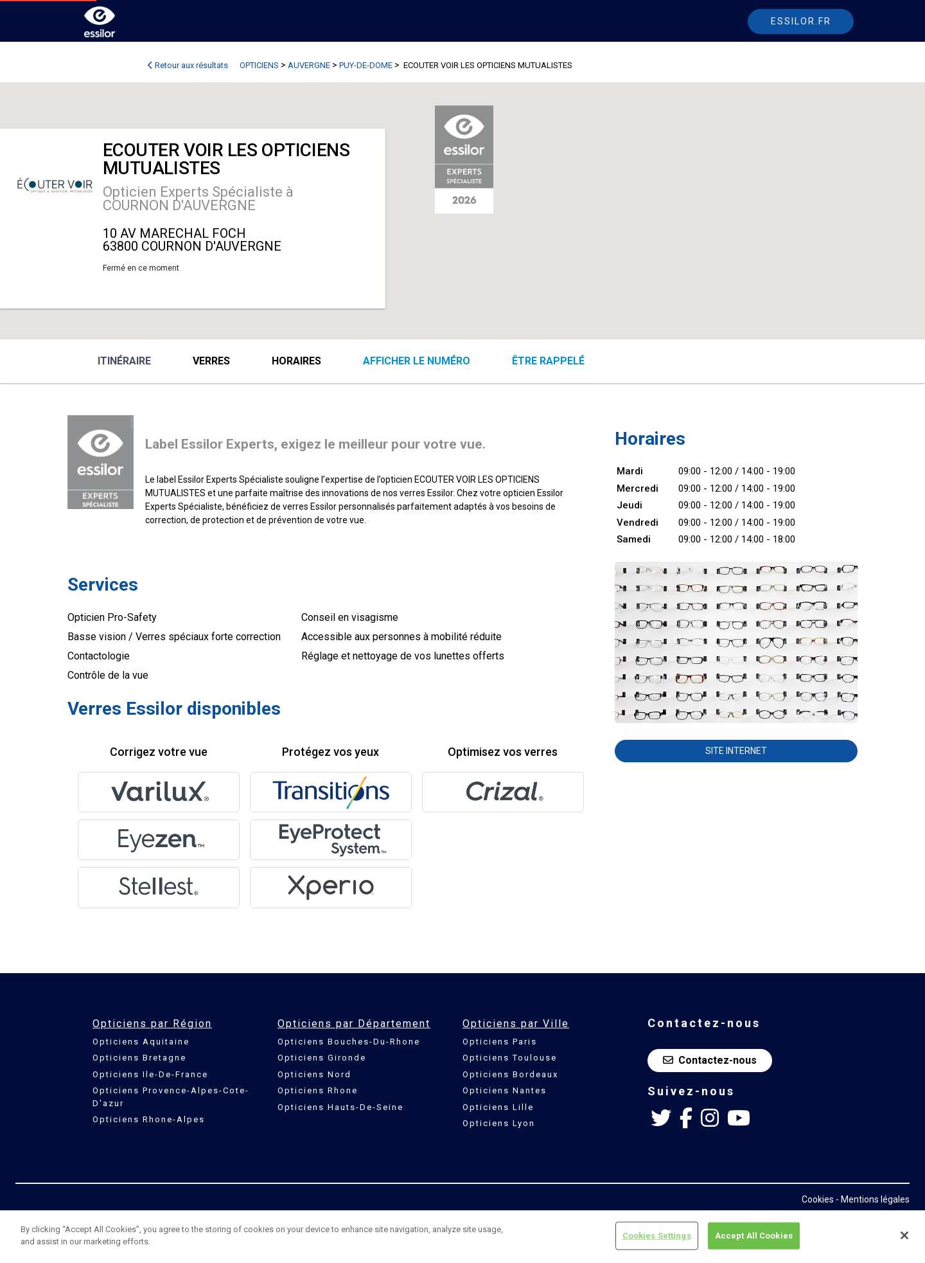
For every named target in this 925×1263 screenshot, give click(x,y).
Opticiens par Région (152, 1023)
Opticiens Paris (500, 1041)
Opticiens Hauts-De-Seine (340, 1107)
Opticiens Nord (314, 1074)
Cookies (818, 1199)
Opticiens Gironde (322, 1057)
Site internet (736, 751)
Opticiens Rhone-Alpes (148, 1119)
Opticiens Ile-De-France (150, 1074)
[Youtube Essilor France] (738, 1118)
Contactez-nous (710, 1060)
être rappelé (548, 361)
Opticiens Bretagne (139, 1057)
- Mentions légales (873, 1199)
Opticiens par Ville (516, 1023)
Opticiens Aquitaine (140, 1041)
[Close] (904, 1235)
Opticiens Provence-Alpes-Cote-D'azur (170, 1097)
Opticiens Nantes (505, 1090)
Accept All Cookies (754, 1236)
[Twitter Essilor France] (661, 1118)
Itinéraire (124, 361)
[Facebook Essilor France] (686, 1118)
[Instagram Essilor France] (710, 1118)
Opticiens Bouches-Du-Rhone (349, 1041)
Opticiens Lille (498, 1107)
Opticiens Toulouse (510, 1057)
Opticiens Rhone (318, 1090)
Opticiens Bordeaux (510, 1074)
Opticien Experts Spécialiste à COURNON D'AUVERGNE (198, 198)
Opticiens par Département (354, 1023)
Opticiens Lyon (499, 1123)
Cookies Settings (656, 1236)
